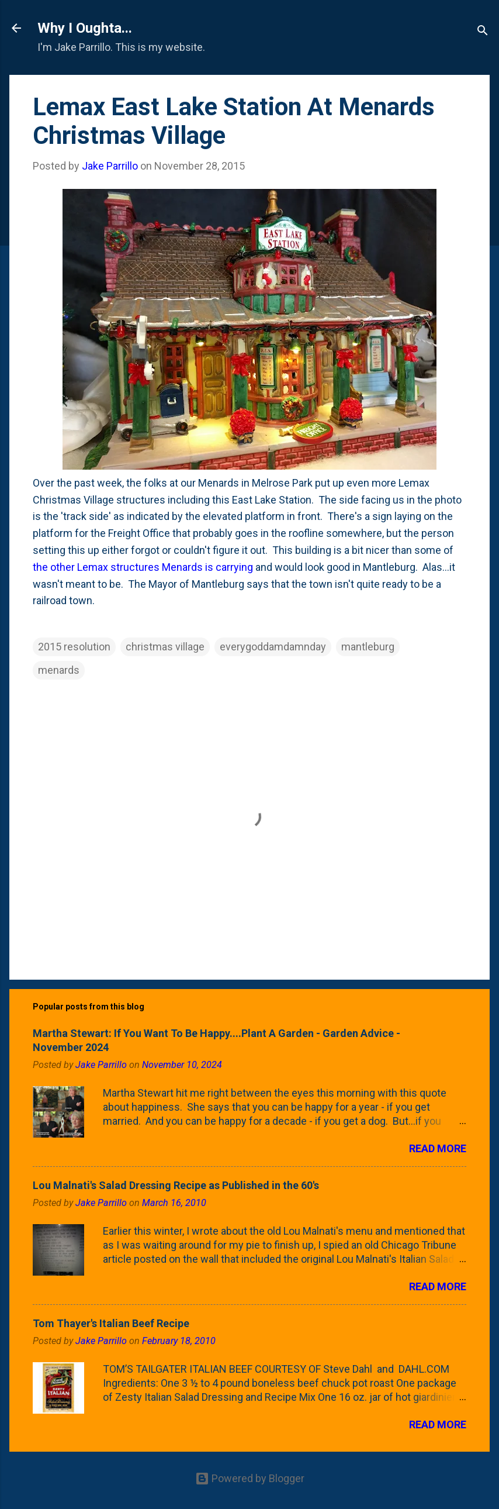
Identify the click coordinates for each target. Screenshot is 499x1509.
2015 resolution (74, 646)
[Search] (483, 32)
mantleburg (367, 646)
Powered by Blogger (249, 1478)
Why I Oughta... (84, 28)
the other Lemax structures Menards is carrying (143, 567)
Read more (437, 1148)
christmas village (165, 646)
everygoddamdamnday (273, 646)
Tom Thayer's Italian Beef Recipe (111, 1323)
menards (58, 670)
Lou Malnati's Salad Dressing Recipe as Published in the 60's (176, 1185)
